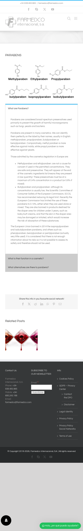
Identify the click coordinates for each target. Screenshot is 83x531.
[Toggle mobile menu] (76, 18)
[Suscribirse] (38, 392)
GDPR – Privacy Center (67, 387)
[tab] (41, 108)
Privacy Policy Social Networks (67, 427)
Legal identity (66, 411)
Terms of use (65, 436)
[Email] (41, 387)
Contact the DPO (68, 396)
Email (34, 382)
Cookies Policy (66, 379)
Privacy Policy (66, 418)
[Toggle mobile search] (69, 18)
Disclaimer (69, 404)
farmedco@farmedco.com (50, 3)
